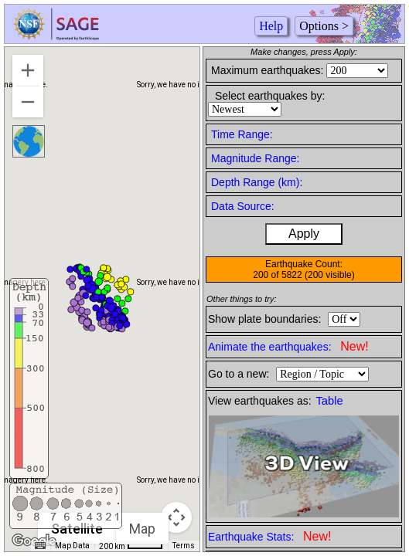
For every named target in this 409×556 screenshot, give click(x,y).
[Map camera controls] (176, 517)
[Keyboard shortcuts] (40, 546)
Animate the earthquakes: (288, 346)
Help (271, 25)
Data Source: (242, 206)
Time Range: (242, 134)
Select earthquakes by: (270, 96)
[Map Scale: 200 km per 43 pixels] (131, 546)
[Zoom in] (27, 70)
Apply (303, 233)
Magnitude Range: (255, 158)
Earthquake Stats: (269, 536)
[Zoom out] (27, 101)
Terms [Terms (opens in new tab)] (183, 545)
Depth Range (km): (256, 182)
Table (329, 401)
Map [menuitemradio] (142, 528)
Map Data (72, 545)
